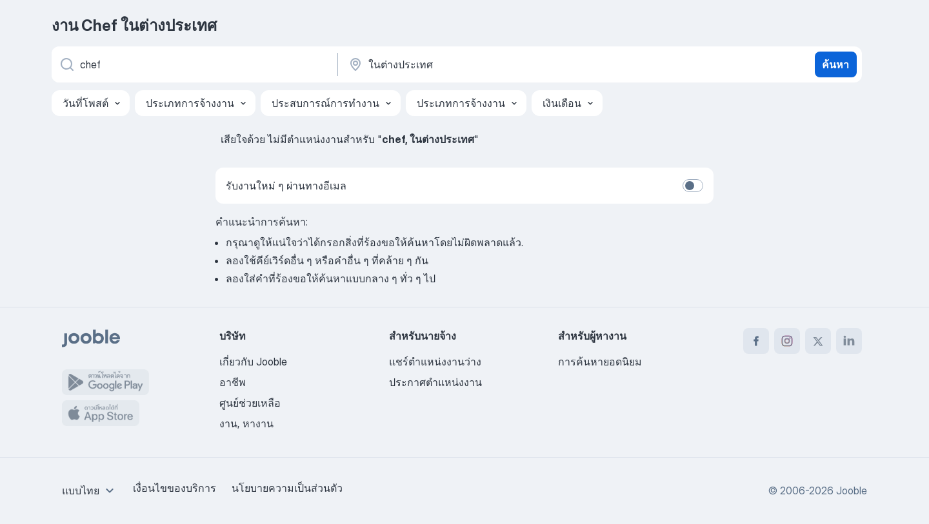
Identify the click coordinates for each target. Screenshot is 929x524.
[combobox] (89, 490)
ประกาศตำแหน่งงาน (435, 382)
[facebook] (756, 341)
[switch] (693, 185)
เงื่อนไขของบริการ (174, 487)
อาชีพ (232, 382)
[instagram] (787, 341)
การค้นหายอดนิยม (600, 361)
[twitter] (818, 341)
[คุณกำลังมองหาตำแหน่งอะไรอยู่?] (193, 64)
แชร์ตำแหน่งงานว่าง (435, 361)
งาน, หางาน (246, 423)
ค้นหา (835, 64)
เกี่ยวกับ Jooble (253, 361)
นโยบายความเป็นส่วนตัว (287, 487)
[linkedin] (849, 341)
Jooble (851, 490)
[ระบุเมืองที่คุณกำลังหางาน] (482, 64)
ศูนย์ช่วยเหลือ (250, 402)
